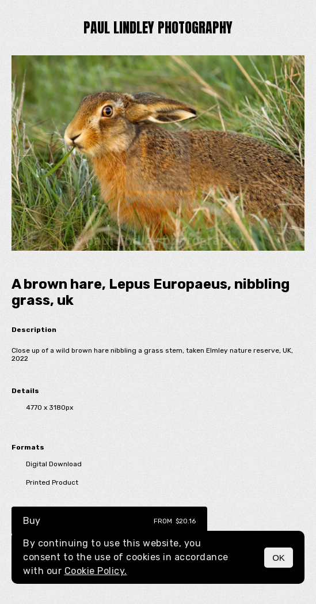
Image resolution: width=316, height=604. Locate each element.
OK (278, 558)
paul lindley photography (158, 27)
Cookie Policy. (95, 570)
